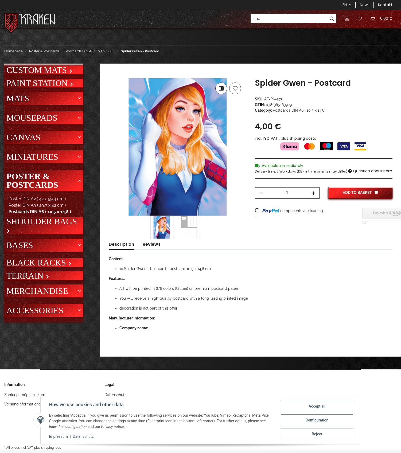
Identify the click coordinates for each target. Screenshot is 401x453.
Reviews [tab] (152, 244)
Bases (19, 245)
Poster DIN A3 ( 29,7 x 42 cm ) (37, 205)
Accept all (317, 406)
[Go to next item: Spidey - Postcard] (391, 51)
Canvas (23, 137)
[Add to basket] (113, 75)
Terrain (26, 275)
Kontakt (385, 4)
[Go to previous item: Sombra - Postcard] (380, 51)
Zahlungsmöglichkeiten (24, 395)
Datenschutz (115, 395)
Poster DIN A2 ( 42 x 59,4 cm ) (37, 198)
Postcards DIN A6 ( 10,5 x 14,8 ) (299, 110)
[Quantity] (287, 193)
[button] (347, 18)
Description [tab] (121, 244)
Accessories (34, 310)
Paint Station (38, 83)
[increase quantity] (313, 193)
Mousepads (31, 118)
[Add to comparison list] (221, 88)
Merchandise (37, 291)
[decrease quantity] (261, 193)
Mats (17, 98)
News (364, 4)
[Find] (289, 18)
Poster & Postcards (32, 180)
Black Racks (37, 262)
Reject (317, 434)
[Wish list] (359, 18)
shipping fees (51, 448)
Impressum (58, 436)
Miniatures (32, 157)
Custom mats (37, 70)
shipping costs (302, 138)
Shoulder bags (41, 221)
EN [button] (344, 4)
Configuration (317, 420)
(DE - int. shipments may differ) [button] (322, 171)
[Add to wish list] (235, 88)
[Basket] (381, 18)
